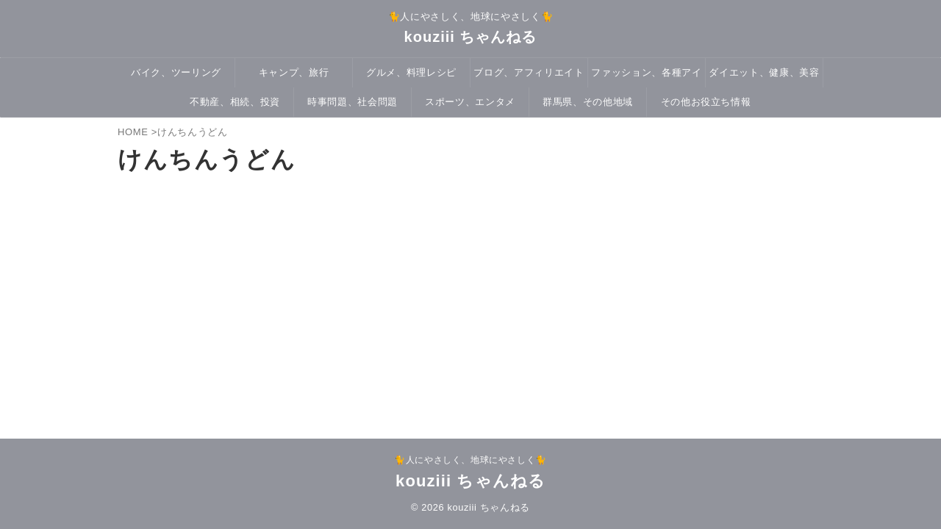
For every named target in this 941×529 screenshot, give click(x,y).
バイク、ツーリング (176, 72)
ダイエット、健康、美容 (764, 72)
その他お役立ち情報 (706, 101)
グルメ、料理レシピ (411, 72)
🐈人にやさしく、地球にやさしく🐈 (470, 460)
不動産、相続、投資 (235, 101)
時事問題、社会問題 (352, 101)
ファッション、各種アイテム (646, 77)
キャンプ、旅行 (294, 72)
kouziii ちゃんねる (470, 37)
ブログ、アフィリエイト (528, 72)
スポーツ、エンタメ (470, 101)
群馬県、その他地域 (588, 101)
